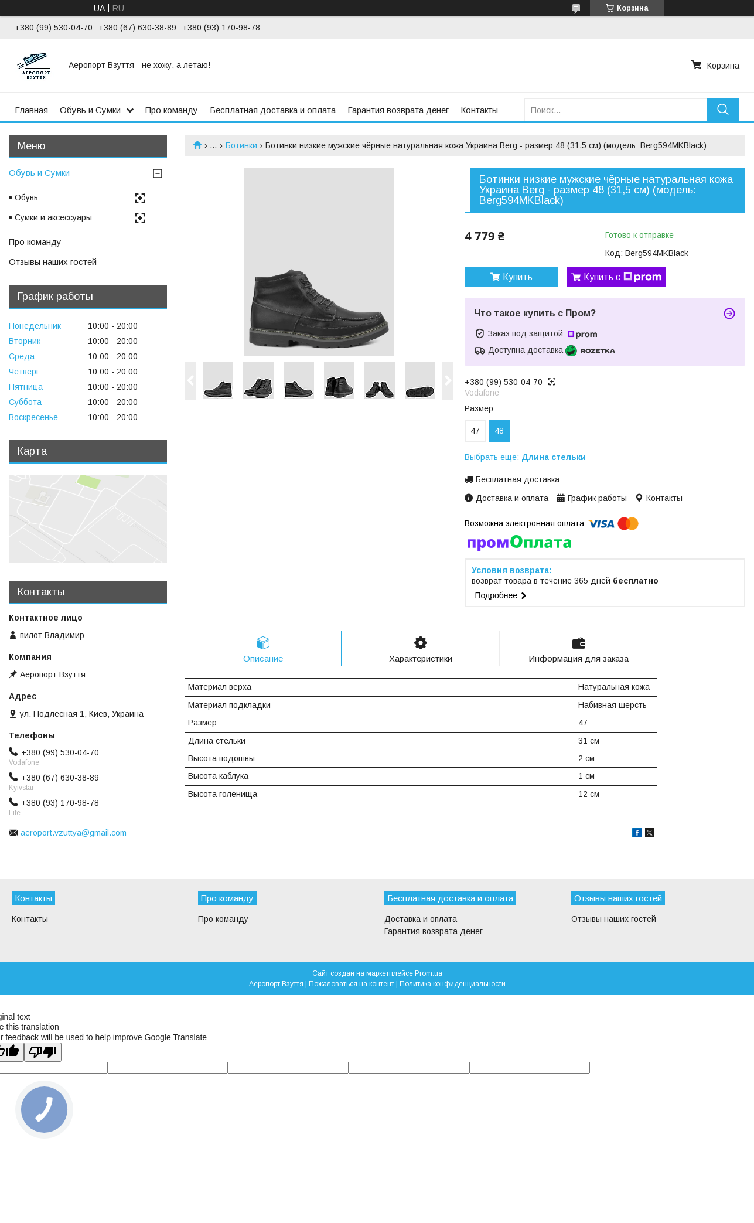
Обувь (26, 197)
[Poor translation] (43, 1052)
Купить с (622, 277)
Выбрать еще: (525, 457)
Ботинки (241, 145)
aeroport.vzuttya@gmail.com (74, 832)
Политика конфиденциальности (453, 984)
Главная (31, 110)
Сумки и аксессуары (53, 217)
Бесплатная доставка (517, 479)
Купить (518, 277)
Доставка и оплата (420, 919)
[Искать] (723, 109)
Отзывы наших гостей (53, 262)
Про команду (171, 110)
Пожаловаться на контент (351, 984)
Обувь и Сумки (90, 110)
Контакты (479, 110)
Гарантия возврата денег (398, 110)
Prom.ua (428, 973)
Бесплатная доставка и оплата (273, 110)
